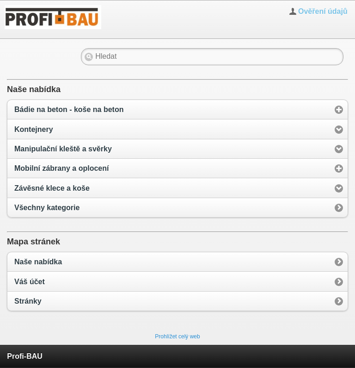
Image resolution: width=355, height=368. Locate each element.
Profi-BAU (24, 356)
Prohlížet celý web (177, 336)
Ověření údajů (323, 11)
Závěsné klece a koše (52, 188)
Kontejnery (33, 129)
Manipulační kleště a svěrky (63, 149)
